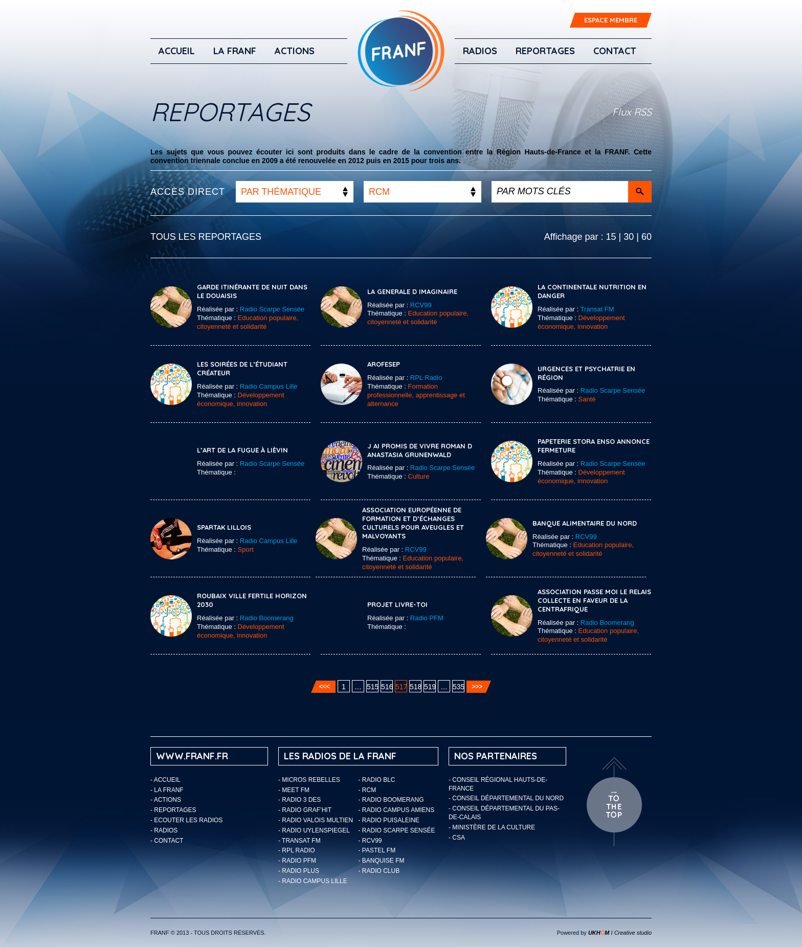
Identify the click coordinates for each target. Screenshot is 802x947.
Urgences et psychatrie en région (586, 373)
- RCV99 (370, 840)
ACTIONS (295, 51)
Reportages (545, 51)
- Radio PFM (297, 860)
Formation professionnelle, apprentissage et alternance (416, 395)
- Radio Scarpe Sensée (397, 830)
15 (611, 237)
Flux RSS (632, 111)
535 (458, 687)
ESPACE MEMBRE (610, 20)
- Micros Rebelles (309, 779)
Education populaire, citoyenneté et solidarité (247, 322)
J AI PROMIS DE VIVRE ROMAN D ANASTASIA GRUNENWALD (419, 450)
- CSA (457, 837)
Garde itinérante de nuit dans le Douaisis (252, 291)
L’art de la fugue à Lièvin (242, 450)
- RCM (367, 790)
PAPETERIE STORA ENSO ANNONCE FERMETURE (594, 445)
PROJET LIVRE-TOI (397, 604)
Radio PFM (426, 618)
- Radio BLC (377, 779)
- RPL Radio (296, 850)
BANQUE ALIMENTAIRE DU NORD (584, 523)
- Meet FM (293, 790)
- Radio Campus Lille (312, 881)
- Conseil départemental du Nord (506, 798)
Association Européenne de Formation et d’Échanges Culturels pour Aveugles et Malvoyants (413, 523)
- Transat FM (299, 840)
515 (372, 687)
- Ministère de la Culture (492, 827)
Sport (246, 549)
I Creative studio (620, 933)
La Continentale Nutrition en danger (592, 291)
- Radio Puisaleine (389, 820)
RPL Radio (426, 377)
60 (646, 237)
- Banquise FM (382, 860)
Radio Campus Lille (269, 386)
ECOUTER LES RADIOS (188, 820)
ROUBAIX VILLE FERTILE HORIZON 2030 (252, 600)
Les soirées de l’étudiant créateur (242, 368)
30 (628, 237)
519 (430, 687)
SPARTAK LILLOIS (224, 527)
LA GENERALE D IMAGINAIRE (412, 291)
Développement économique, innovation (581, 322)
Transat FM (597, 309)
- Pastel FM (377, 850)
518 (415, 687)
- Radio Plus (298, 870)
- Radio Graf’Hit (304, 810)
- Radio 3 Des (299, 799)
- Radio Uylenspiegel (314, 830)
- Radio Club (379, 870)
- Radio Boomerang (391, 799)
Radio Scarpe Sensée (272, 309)
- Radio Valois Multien (315, 820)
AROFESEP (383, 364)
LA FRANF (234, 51)
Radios (480, 51)
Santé (587, 399)
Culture (419, 476)
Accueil (177, 51)
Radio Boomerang (267, 618)
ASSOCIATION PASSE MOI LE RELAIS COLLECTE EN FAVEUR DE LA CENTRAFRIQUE (594, 600)
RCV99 (421, 305)
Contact (614, 51)
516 (387, 687)
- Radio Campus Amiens (397, 810)
